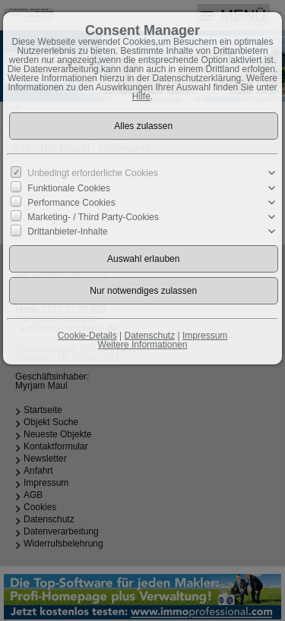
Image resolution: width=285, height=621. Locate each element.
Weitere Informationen (143, 344)
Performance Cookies (71, 202)
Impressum (204, 335)
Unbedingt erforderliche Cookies (92, 173)
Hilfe (141, 96)
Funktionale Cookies (68, 187)
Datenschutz (149, 335)
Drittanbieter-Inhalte (67, 231)
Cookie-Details (87, 335)
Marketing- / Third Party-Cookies (93, 217)
